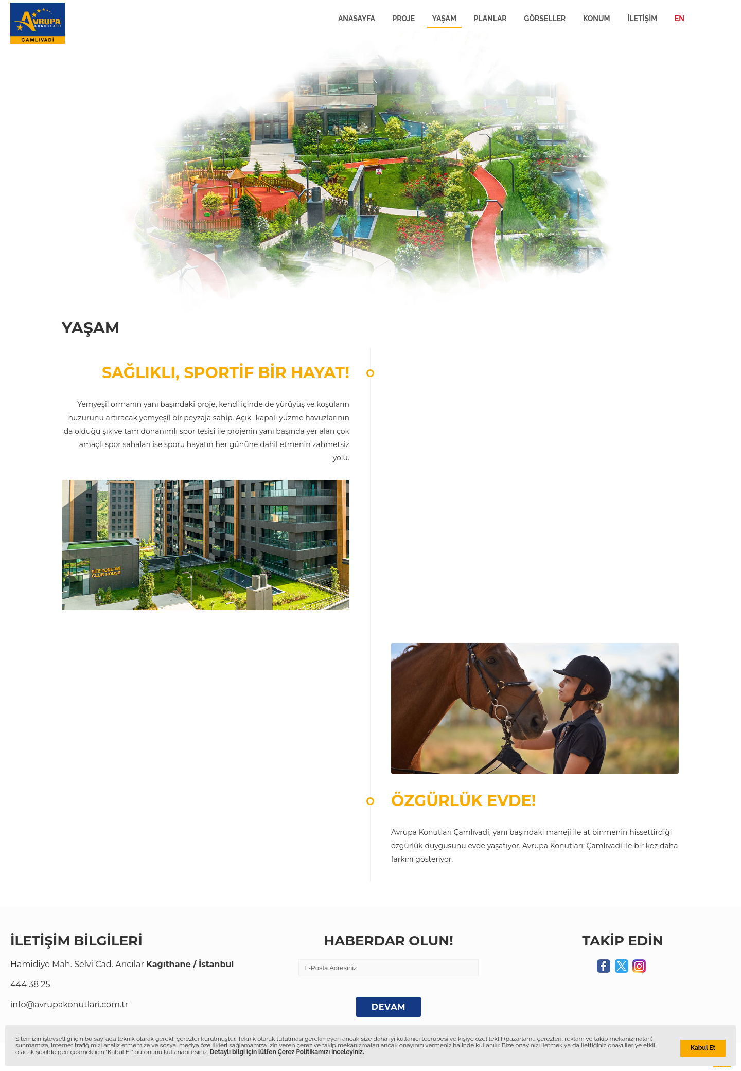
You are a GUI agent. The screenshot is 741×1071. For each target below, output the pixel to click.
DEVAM (389, 1007)
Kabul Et (703, 1047)
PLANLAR (490, 18)
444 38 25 (30, 984)
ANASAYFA (356, 18)
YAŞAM (444, 18)
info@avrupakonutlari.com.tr (69, 1004)
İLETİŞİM (642, 18)
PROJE (404, 18)
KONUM (596, 18)
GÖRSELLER (545, 18)
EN (679, 18)
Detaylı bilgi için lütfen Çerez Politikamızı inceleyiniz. (287, 1052)
